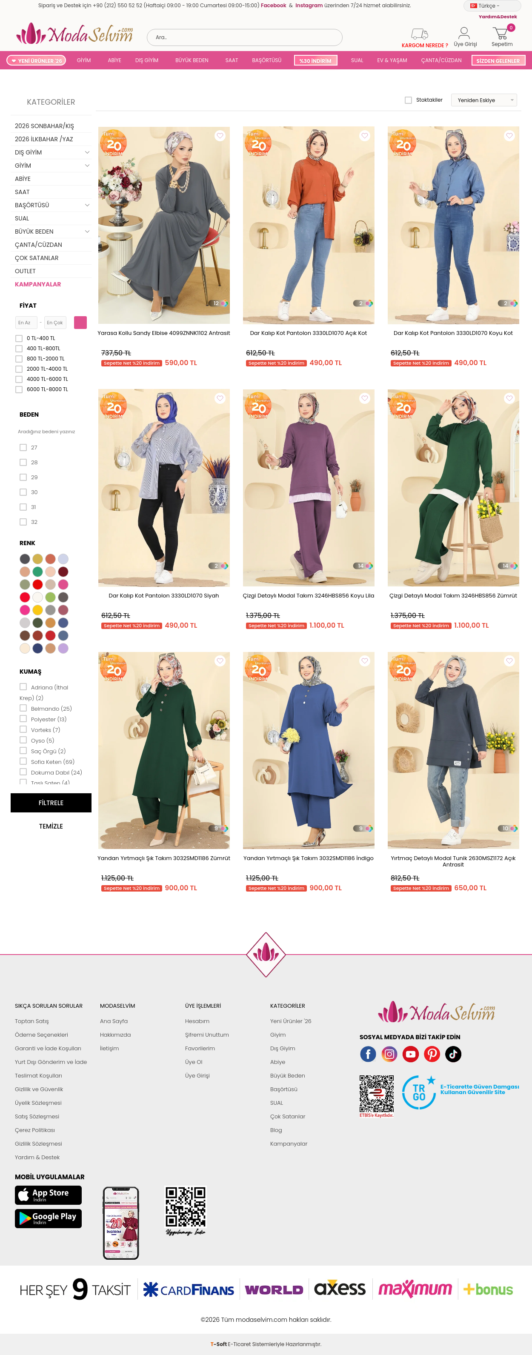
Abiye (277, 1062)
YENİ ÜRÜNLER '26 (40, 61)
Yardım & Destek (37, 1157)
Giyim (278, 1035)
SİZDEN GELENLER (498, 61)
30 (29, 492)
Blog (276, 1130)
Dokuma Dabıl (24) (51, 772)
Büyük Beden (287, 1076)
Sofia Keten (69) (47, 761)
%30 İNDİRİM (315, 61)
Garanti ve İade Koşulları (48, 1048)
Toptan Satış (32, 1021)
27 (28, 447)
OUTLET (25, 271)
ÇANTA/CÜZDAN (441, 60)
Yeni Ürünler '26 (291, 1021)
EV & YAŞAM (392, 60)
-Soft (219, 1315)
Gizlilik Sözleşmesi (38, 1144)
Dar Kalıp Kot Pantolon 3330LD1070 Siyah (164, 596)
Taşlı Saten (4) (45, 782)
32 (28, 522)
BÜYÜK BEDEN (192, 60)
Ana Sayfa (114, 1021)
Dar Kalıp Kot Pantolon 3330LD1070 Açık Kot (308, 333)
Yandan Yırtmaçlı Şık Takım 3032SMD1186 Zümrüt (163, 858)
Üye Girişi (197, 1076)
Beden (29, 414)
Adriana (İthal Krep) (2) (44, 692)
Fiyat (28, 305)
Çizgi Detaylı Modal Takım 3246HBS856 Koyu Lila (308, 596)
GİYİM (84, 60)
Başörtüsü (283, 1089)
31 (28, 507)
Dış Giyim (282, 1048)
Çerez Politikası (35, 1130)
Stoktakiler (424, 100)
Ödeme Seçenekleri (41, 1035)
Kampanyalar (289, 1144)
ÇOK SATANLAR (36, 258)
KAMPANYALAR (38, 284)
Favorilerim (200, 1048)
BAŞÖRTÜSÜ (266, 60)
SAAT (232, 60)
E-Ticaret (239, 1315)
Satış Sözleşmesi (37, 1116)
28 (29, 462)
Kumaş (30, 671)
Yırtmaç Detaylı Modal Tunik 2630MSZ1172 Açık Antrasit (453, 861)
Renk (27, 543)
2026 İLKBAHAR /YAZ (44, 139)
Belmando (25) (46, 708)
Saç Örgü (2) (43, 750)
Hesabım (197, 1021)
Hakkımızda (115, 1035)
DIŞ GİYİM (146, 60)
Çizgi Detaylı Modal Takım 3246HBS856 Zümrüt (453, 596)
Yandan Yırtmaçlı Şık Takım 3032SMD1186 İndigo (308, 858)
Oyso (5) (37, 740)
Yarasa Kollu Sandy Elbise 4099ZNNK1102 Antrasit (163, 333)
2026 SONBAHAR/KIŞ (44, 126)
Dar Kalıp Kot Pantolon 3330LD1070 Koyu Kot (453, 333)
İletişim (109, 1048)
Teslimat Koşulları (38, 1076)
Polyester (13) (43, 718)
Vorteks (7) (40, 729)
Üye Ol (194, 1062)
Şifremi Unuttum (207, 1035)
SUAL (356, 60)
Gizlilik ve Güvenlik (39, 1089)
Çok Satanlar (287, 1116)
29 (29, 477)
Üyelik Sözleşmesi (38, 1103)
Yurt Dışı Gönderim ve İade (51, 1062)
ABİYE (114, 60)
